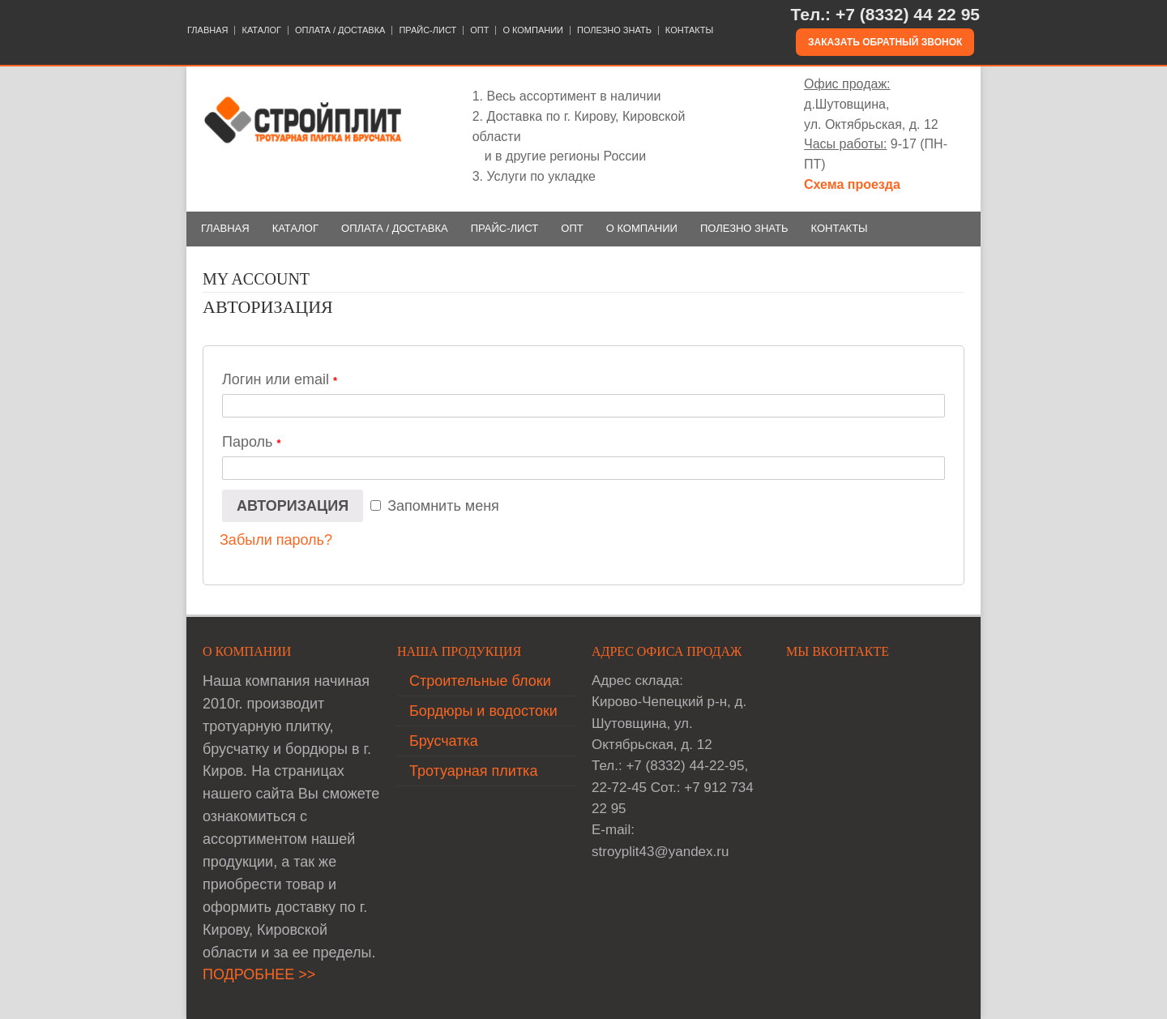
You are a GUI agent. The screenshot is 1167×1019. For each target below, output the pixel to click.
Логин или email (279, 379)
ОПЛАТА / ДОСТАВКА (340, 30)
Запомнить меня (434, 506)
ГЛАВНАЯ (207, 30)
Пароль (251, 442)
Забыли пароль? (276, 540)
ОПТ (479, 30)
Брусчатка (443, 741)
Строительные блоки (480, 681)
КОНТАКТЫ (689, 30)
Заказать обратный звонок (885, 42)
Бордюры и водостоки (483, 711)
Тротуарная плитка (473, 771)
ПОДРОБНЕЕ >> (259, 974)
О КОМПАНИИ (532, 30)
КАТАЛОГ (261, 30)
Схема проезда (852, 184)
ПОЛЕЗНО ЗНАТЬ (614, 30)
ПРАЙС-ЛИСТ (427, 30)
